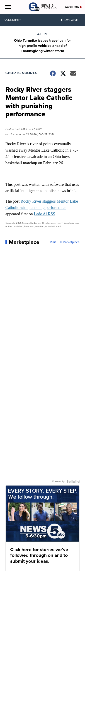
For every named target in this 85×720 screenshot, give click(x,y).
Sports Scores (21, 73)
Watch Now (73, 7)
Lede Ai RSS (44, 214)
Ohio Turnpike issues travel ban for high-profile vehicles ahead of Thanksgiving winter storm (42, 45)
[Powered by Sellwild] (73, 481)
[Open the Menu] (7, 7)
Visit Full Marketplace (65, 242)
